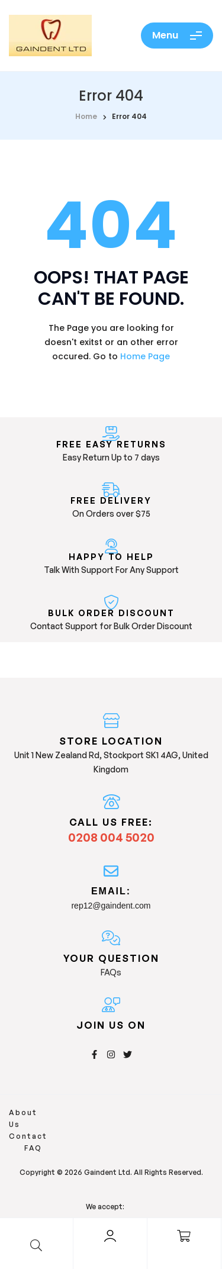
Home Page (145, 356)
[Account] (110, 1236)
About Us (30, 1112)
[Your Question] (111, 937)
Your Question (111, 958)
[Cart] (184, 1236)
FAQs (111, 972)
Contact (81, 1112)
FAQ (118, 1112)
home (86, 116)
